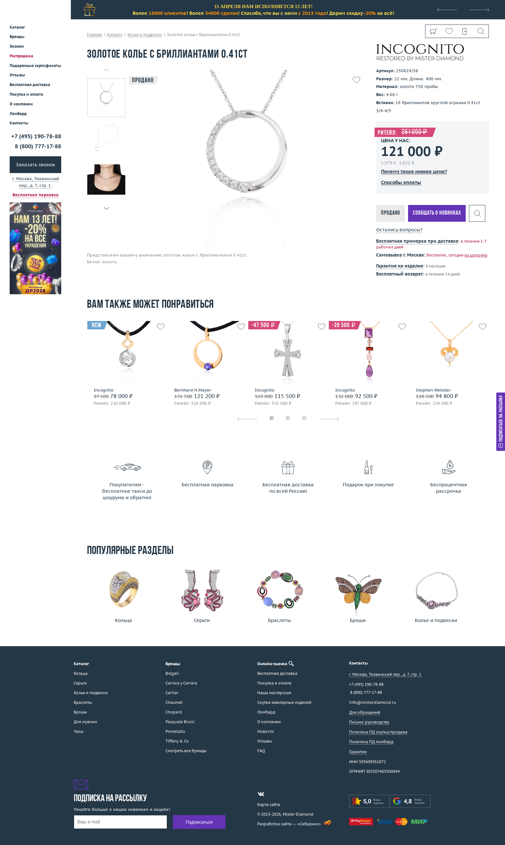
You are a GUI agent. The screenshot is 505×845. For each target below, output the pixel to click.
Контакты (19, 123)
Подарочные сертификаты (35, 65)
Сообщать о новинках (437, 213)
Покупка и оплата (26, 94)
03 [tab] (304, 418)
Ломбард (18, 113)
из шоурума (475, 255)
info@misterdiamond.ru (372, 702)
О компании (21, 104)
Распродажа (21, 55)
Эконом (17, 46)
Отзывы (17, 75)
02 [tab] (288, 418)
